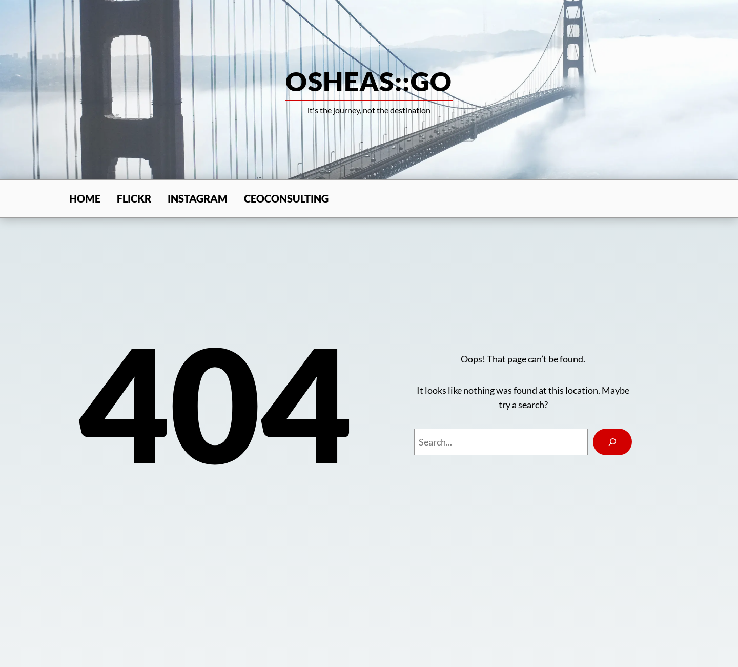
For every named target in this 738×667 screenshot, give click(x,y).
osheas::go (368, 81)
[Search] (612, 442)
